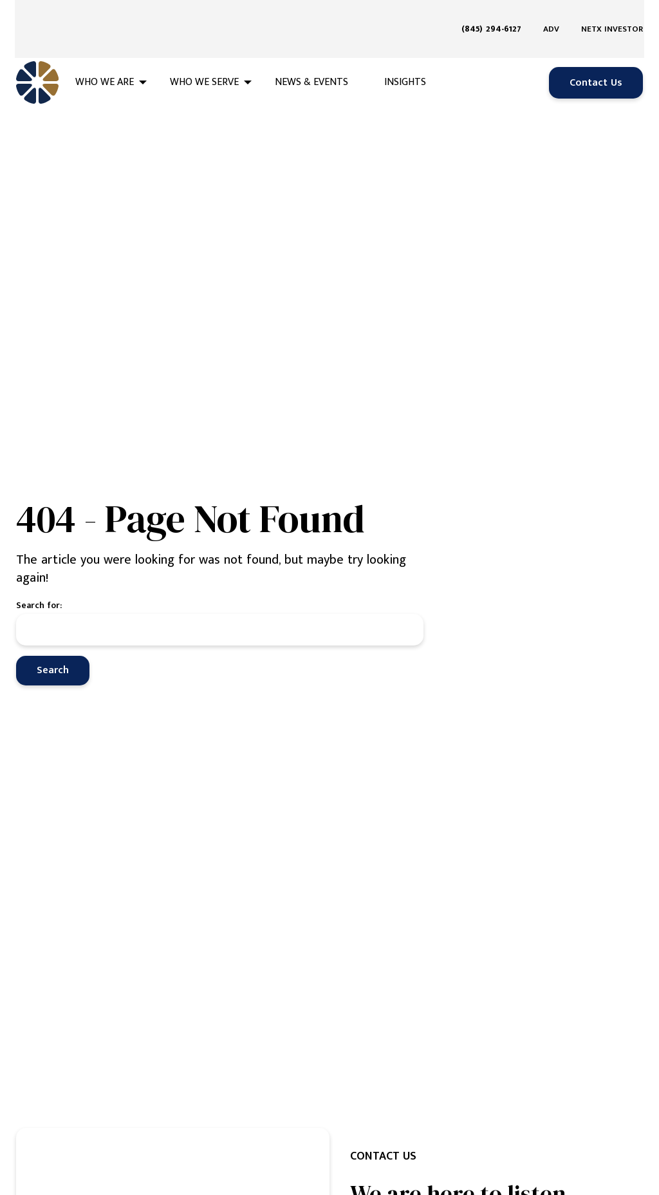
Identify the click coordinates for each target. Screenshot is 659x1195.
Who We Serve (204, 52)
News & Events (311, 52)
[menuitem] (496, 14)
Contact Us (596, 52)
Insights (405, 52)
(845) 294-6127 (491, 14)
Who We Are (104, 52)
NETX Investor (612, 14)
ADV (551, 14)
